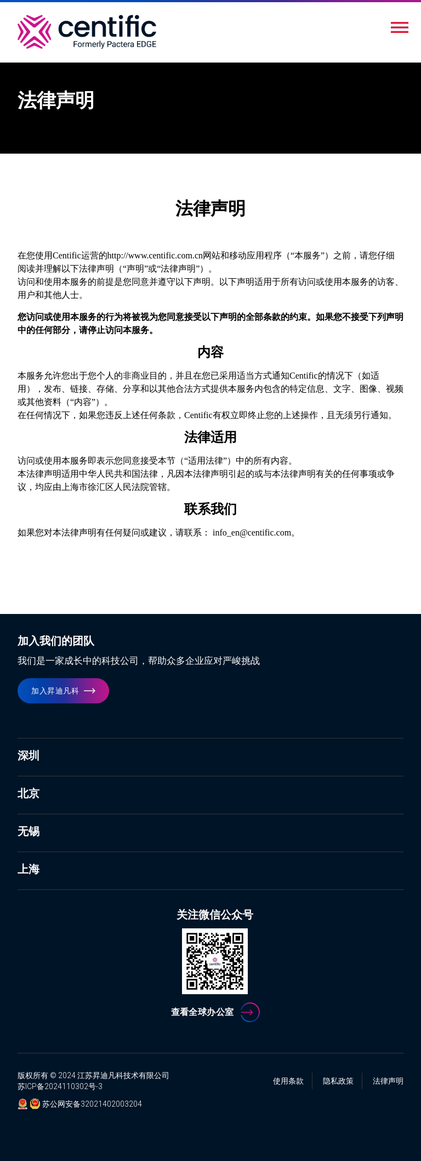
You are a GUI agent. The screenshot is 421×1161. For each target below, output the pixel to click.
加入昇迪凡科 (55, 690)
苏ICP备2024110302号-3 (60, 1086)
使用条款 (288, 1081)
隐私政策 (338, 1081)
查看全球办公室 (202, 1012)
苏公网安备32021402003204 (92, 1104)
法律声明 (388, 1081)
